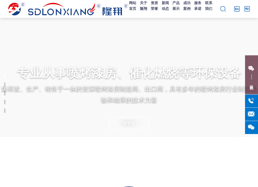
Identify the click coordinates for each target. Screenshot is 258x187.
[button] (129, 177)
